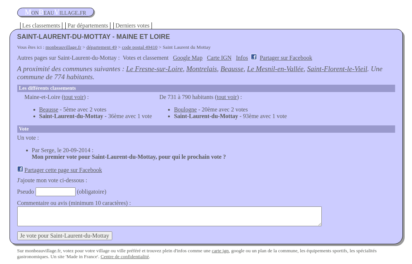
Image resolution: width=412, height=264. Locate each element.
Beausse (232, 69)
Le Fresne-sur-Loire (154, 69)
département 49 (102, 47)
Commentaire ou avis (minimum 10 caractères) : (74, 203)
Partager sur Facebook (286, 58)
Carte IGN (219, 58)
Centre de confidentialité (125, 256)
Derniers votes (133, 25)
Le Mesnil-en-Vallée (275, 69)
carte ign (220, 250)
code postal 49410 (139, 47)
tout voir (74, 97)
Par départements (88, 25)
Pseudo (25, 191)
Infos (242, 58)
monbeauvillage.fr (63, 47)
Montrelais (201, 69)
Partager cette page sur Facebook (63, 170)
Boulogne (185, 109)
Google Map (187, 58)
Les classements (41, 25)
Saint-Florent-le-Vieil (337, 69)
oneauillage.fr (55, 12)
